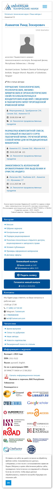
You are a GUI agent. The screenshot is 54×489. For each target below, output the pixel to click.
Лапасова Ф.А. (15, 177)
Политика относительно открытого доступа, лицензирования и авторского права (25, 241)
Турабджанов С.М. (33, 110)
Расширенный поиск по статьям (21, 344)
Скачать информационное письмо (24, 375)
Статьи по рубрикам (15, 332)
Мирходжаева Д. (16, 110)
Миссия (9, 224)
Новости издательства (16, 340)
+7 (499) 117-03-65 (13, 308)
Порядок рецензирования (18, 236)
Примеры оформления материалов (22, 251)
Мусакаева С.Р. (17, 180)
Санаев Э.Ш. (12, 113)
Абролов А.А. (39, 148)
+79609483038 (11, 315)
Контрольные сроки (15, 232)
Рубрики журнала (14, 228)
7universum (14, 311)
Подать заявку (27, 275)
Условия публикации (15, 247)
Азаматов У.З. (24, 113)
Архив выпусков (14, 328)
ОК (8, 483)
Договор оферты (13, 255)
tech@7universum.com (14, 318)
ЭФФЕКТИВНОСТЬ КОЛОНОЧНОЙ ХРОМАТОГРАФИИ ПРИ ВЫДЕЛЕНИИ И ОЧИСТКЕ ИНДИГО (25, 168)
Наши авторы (12, 336)
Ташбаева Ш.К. (29, 177)
